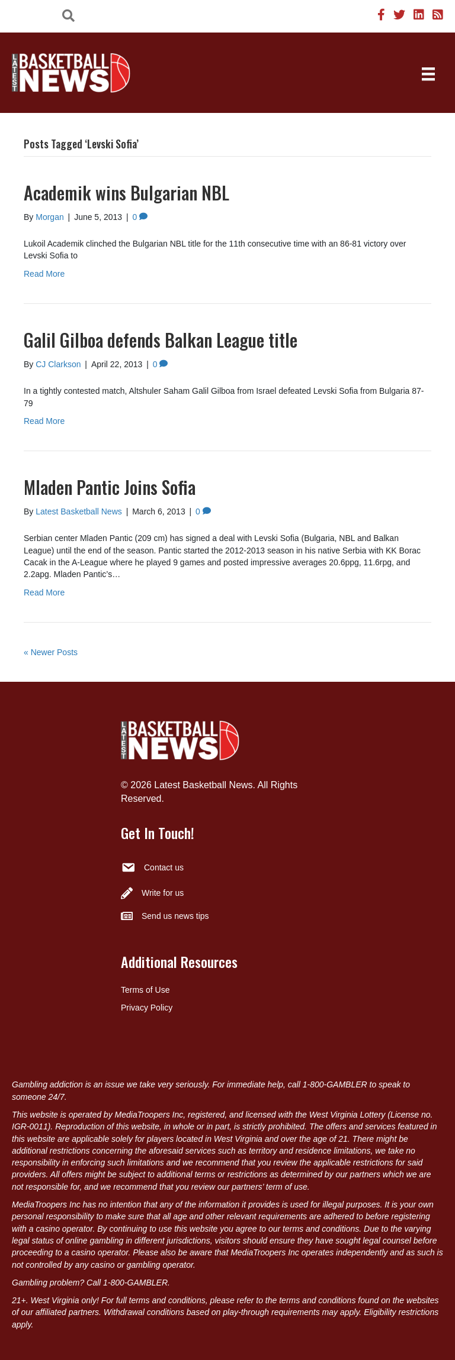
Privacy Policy (146, 1007)
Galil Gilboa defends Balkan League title (160, 339)
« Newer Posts (51, 652)
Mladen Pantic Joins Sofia (110, 487)
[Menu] (428, 74)
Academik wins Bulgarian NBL (126, 192)
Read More (44, 274)
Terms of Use (145, 990)
